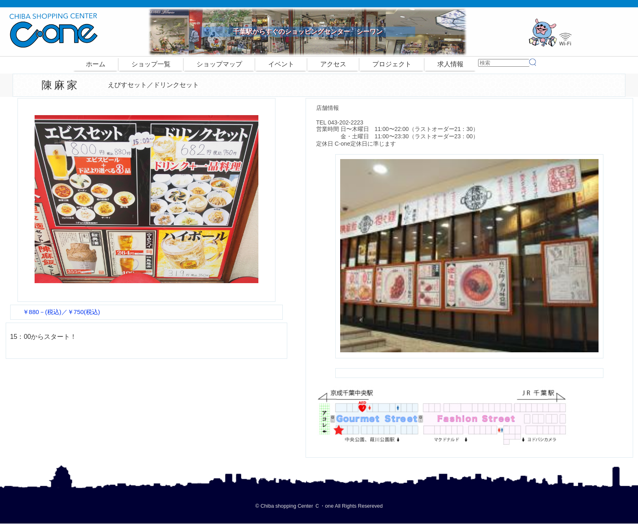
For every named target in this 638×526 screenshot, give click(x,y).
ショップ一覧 (150, 64)
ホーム (95, 64)
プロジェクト (391, 64)
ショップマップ (219, 64)
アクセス (333, 64)
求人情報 (450, 64)
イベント (281, 64)
